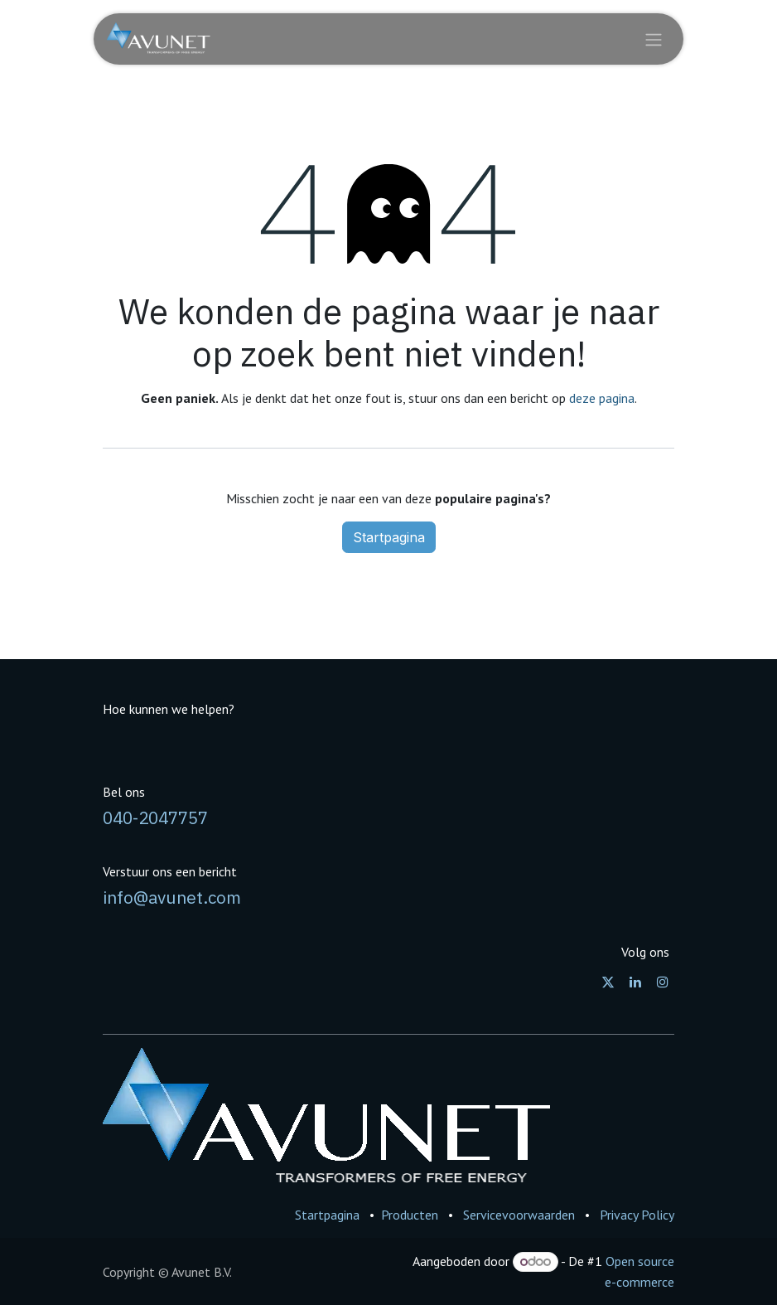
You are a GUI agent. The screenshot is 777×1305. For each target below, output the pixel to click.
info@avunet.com (172, 897)
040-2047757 (155, 818)
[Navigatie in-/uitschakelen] (653, 39)
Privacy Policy (637, 1214)
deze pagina (602, 398)
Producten (409, 1214)
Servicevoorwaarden (519, 1214)
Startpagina (389, 537)
